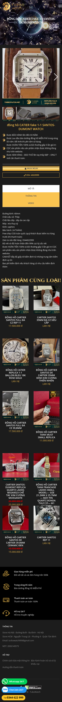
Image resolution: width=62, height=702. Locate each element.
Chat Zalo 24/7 (16, 690)
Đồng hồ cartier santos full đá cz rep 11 (15, 320)
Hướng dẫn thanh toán (12, 667)
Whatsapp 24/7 (16, 681)
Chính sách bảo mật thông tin (16, 660)
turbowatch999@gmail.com (21, 640)
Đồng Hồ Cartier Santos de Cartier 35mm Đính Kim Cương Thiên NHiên (46, 375)
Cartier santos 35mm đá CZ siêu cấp (46, 320)
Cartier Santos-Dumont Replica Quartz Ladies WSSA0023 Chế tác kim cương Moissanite (15, 491)
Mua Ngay (31, 168)
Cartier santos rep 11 (46, 539)
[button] (55, 76)
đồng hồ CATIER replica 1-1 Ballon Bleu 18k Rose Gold (15, 373)
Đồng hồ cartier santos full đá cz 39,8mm (15, 425)
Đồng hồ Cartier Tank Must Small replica (46, 434)
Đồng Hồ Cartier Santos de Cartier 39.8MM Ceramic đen (15, 541)
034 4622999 (31, 175)
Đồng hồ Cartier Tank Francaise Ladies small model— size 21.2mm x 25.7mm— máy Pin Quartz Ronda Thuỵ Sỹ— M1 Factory (46, 495)
